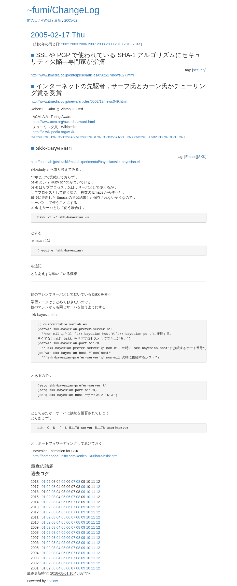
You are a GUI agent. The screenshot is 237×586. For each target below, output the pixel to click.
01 (43, 482)
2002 (65, 44)
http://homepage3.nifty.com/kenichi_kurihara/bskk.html (75, 456)
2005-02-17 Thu (58, 35)
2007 (92, 44)
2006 (83, 44)
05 (63, 482)
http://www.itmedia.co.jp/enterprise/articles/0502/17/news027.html (82, 75)
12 (98, 487)
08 (78, 482)
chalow (52, 581)
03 (53, 487)
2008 (101, 44)
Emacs (190, 157)
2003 (74, 44)
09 (83, 487)
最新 (57, 20)
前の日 (32, 20)
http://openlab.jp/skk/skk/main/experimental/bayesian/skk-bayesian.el (85, 162)
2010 (119, 44)
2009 (110, 44)
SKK (201, 157)
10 (88, 492)
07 (73, 482)
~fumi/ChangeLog (63, 10)
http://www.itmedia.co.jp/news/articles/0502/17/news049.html (79, 101)
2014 (137, 44)
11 (93, 497)
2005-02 (70, 20)
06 (68, 492)
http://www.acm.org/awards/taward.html (64, 122)
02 (49, 487)
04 (59, 502)
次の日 (45, 20)
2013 (128, 44)
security (199, 70)
